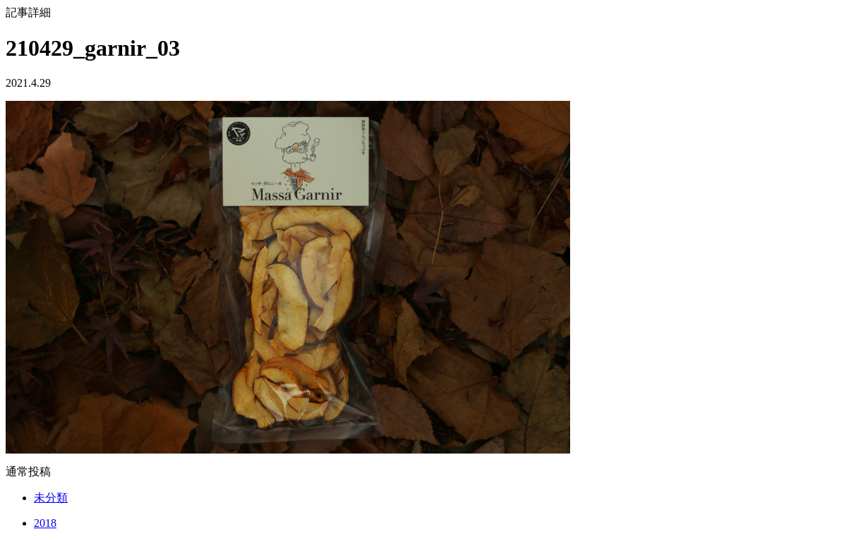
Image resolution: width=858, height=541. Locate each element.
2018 (45, 523)
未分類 (51, 498)
